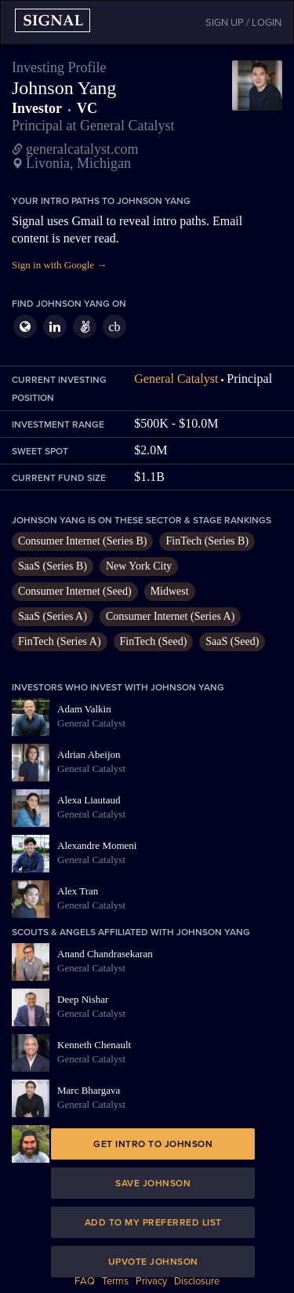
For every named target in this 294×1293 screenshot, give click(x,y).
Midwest (170, 591)
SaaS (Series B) (52, 566)
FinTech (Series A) (59, 641)
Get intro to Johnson (152, 1143)
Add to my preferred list (153, 1222)
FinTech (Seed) (153, 641)
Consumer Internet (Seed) (75, 591)
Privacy (151, 1281)
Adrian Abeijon (89, 754)
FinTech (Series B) (207, 541)
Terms (115, 1281)
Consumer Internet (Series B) (82, 541)
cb (114, 326)
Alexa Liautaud (89, 800)
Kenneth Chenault (94, 1045)
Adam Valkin (84, 709)
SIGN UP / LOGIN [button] (243, 22)
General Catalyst (176, 378)
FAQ (84, 1281)
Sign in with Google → (59, 265)
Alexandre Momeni (96, 845)
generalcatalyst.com (82, 149)
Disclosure (197, 1281)
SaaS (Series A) (52, 616)
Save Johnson (153, 1183)
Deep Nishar (82, 999)
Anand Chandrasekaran (105, 954)
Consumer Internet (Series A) (170, 616)
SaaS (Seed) (232, 641)
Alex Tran (77, 891)
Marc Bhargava (88, 1090)
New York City (139, 566)
